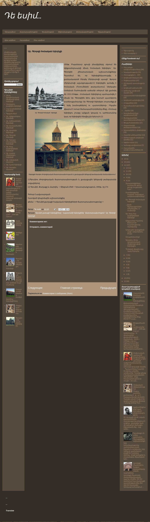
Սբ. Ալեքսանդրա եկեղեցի (13, 117)
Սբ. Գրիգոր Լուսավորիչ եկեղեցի (11, 142)
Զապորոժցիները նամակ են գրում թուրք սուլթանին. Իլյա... (134, 186)
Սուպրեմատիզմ (133, 237)
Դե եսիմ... (22, 16)
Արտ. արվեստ (10, 40)
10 (127, 174)
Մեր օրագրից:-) (130, 53)
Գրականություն (48, 32)
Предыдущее (108, 287)
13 (125, 278)
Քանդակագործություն (84, 32)
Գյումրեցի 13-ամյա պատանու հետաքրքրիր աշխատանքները (134, 438)
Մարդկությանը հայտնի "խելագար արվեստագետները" (135, 194)
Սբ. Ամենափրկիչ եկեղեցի (13, 122)
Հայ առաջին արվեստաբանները (132, 149)
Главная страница (71, 287)
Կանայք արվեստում (132, 145)
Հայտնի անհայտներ (133, 135)
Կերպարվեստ (10, 32)
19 (125, 159)
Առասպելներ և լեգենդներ (135, 130)
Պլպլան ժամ (11, 114)
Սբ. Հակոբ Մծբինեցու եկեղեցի (10, 155)
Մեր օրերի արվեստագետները (132, 68)
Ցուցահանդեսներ (131, 123)
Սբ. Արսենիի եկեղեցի (11, 131)
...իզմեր (127, 110)
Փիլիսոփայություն (65, 32)
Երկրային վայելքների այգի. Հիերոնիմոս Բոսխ (135, 232)
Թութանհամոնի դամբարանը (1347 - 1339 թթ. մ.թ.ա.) (139, 327)
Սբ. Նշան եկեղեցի (14, 165)
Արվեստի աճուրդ (131, 88)
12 (127, 168)
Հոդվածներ (129, 103)
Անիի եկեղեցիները (19, 223)
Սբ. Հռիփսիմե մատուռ (12, 161)
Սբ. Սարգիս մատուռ (11, 168)
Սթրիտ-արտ (129, 142)
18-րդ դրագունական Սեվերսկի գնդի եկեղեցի (12, 98)
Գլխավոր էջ (129, 51)
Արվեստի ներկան (131, 78)
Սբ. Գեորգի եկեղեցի (11, 136)
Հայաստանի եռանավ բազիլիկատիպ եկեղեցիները (139, 297)
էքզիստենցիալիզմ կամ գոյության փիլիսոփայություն (139, 411)
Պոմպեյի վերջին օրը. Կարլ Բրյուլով (135, 250)
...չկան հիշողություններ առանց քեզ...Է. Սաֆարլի (134, 207)
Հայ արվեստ (24, 40)
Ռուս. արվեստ (39, 40)
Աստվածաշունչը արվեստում (131, 114)
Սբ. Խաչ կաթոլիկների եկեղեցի (12, 149)
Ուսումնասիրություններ (134, 106)
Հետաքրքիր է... (130, 75)
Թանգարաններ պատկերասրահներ (132, 119)
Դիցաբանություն (104, 32)
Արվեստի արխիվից (132, 100)
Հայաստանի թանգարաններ (130, 126)
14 (125, 165)
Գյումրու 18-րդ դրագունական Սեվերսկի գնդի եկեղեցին (133, 243)
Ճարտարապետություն (28, 32)
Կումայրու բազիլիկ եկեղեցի (13, 105)
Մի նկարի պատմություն (134, 83)
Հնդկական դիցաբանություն (19, 309)
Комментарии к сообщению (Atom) (57, 293)
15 (125, 162)
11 (127, 171)
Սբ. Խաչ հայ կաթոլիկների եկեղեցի (132, 216)
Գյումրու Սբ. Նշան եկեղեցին (19, 322)
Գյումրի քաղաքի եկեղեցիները (49, 213)
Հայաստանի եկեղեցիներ (73, 213)
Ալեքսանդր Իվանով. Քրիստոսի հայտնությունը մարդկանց (134, 223)
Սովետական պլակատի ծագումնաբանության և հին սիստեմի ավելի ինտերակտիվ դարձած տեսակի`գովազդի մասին (14, 189)
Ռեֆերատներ (130, 80)
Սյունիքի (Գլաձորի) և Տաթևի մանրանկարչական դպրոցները (134, 468)
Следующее (35, 287)
